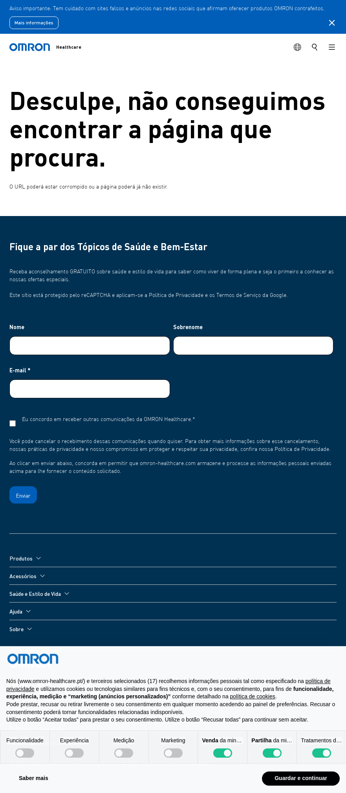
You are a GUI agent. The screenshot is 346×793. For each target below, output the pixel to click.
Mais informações (34, 23)
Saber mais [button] (33, 783)
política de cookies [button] (252, 702)
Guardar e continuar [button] (301, 783)
